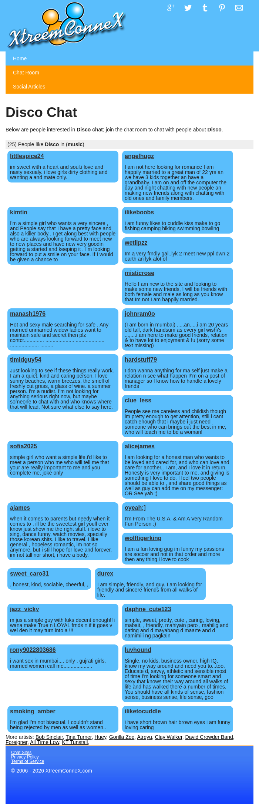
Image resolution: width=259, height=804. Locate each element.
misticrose (139, 273)
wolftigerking (143, 538)
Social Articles (29, 87)
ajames (20, 508)
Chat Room (26, 73)
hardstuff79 (141, 359)
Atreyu (144, 737)
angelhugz (139, 156)
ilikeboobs (139, 212)
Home (20, 58)
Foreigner (16, 742)
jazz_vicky (24, 609)
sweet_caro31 (29, 573)
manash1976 (28, 314)
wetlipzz (136, 242)
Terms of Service (27, 761)
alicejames (140, 446)
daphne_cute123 (148, 609)
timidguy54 (25, 359)
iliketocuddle (143, 711)
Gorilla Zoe (121, 737)
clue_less (138, 400)
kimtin (18, 212)
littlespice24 (27, 156)
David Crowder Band (209, 737)
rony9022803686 (33, 650)
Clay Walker (168, 737)
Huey (100, 737)
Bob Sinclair (49, 737)
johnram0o (140, 314)
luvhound (138, 650)
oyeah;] (135, 508)
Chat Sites (21, 752)
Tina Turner (78, 737)
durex (105, 573)
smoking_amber (33, 711)
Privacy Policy (25, 757)
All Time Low (44, 742)
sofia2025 (23, 446)
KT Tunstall (75, 742)
